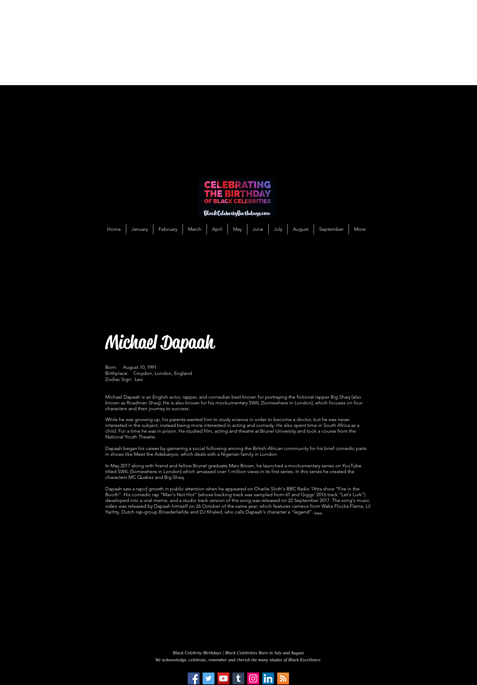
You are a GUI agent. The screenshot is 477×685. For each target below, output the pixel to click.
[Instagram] (253, 678)
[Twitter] (208, 678)
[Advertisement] (182, 42)
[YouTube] (223, 678)
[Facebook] (194, 678)
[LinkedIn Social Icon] (268, 678)
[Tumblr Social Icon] (238, 678)
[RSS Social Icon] (283, 678)
